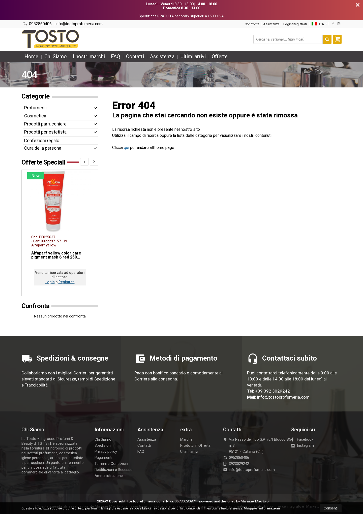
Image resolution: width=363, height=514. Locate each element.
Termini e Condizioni (111, 463)
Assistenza (271, 24)
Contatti (135, 56)
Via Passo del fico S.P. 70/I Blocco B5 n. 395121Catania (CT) (257, 445)
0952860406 (37, 23)
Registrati (66, 282)
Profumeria (35, 107)
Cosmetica (35, 115)
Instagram (302, 445)
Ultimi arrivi (193, 56)
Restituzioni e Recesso (114, 469)
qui (126, 147)
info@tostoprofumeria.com (79, 24)
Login (50, 282)
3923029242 (236, 463)
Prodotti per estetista (45, 132)
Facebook (302, 439)
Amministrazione (109, 475)
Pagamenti (103, 457)
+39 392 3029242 (272, 391)
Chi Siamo (55, 56)
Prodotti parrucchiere (45, 123)
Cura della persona (42, 148)
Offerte (220, 56)
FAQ (115, 56)
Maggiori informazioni (262, 508)
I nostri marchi (89, 56)
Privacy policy (106, 451)
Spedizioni (103, 445)
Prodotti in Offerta (195, 445)
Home (31, 56)
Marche (186, 439)
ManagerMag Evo (255, 501)
